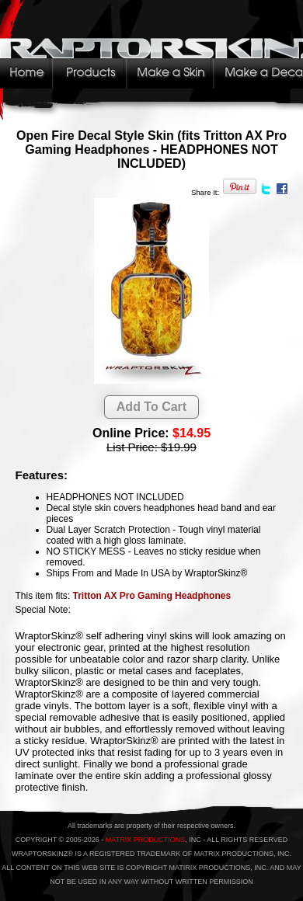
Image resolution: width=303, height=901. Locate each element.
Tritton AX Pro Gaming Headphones (152, 595)
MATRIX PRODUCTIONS (145, 840)
